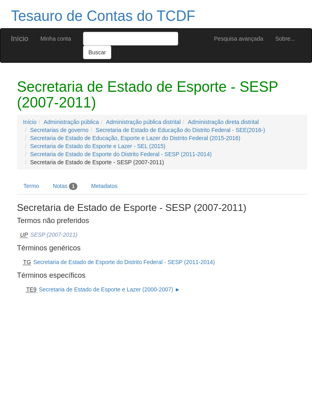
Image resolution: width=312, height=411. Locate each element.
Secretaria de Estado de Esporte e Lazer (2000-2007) (106, 289)
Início (19, 39)
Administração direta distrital (223, 122)
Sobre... (285, 38)
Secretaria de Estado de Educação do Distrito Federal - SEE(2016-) (180, 130)
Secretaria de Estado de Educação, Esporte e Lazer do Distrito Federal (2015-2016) (135, 138)
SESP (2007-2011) (53, 234)
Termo (31, 186)
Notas (65, 186)
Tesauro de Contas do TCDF (103, 16)
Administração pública (71, 122)
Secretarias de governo (59, 130)
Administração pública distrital (143, 122)
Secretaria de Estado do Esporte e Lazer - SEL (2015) (98, 146)
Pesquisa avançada (238, 38)
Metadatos (104, 186)
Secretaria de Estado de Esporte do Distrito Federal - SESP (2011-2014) (121, 154)
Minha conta (55, 38)
